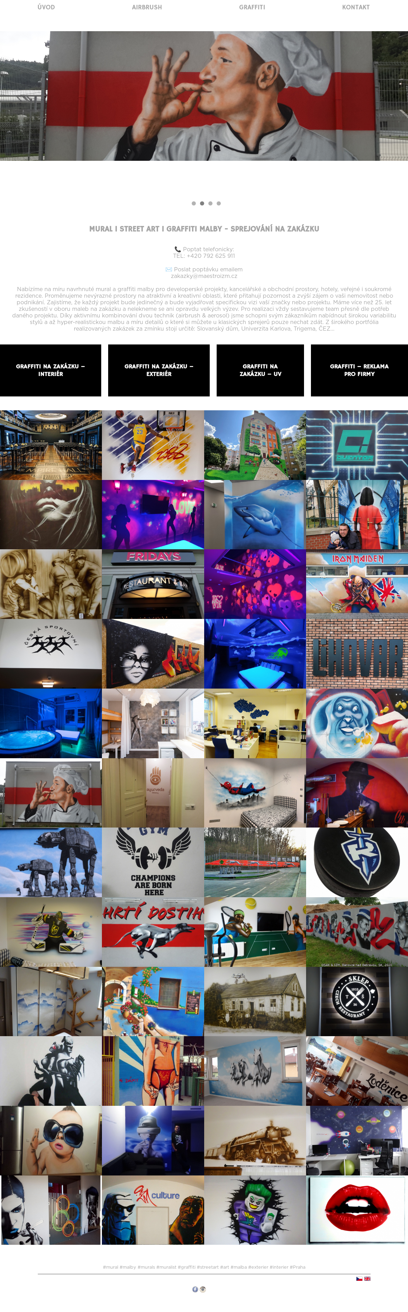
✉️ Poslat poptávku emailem (204, 269)
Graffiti (252, 7)
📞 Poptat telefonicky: (204, 249)
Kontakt (356, 7)
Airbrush (147, 7)
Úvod (46, 7)
